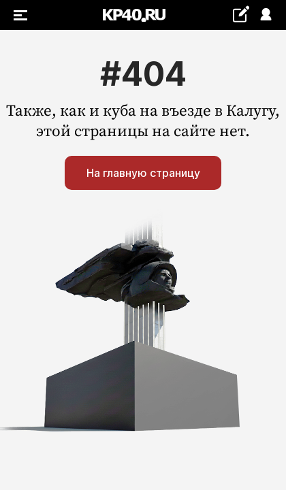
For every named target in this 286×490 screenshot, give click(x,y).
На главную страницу (143, 173)
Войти (265, 15)
